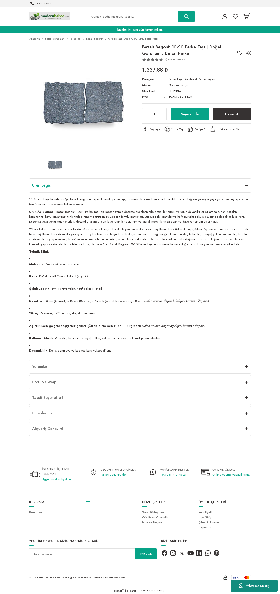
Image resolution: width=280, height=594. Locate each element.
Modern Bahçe (178, 85)
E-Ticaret (131, 591)
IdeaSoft (118, 591)
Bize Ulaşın (36, 512)
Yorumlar (39, 366)
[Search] (140, 16)
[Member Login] (224, 16)
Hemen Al (232, 114)
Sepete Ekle (190, 114)
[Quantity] (154, 114)
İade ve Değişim (153, 522)
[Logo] (49, 16)
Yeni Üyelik (206, 512)
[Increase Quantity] (163, 114)
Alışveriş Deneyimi (47, 428)
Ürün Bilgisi (42, 185)
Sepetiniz (205, 527)
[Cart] (246, 16)
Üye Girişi (205, 517)
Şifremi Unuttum (209, 522)
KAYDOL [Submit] (146, 553)
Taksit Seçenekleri (47, 397)
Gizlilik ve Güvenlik (155, 517)
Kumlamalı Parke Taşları (200, 79)
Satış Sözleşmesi (153, 512)
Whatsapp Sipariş (254, 585)
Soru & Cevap (44, 382)
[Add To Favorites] (240, 53)
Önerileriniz (42, 413)
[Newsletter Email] (93, 553)
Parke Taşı (175, 79)
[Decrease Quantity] (145, 114)
